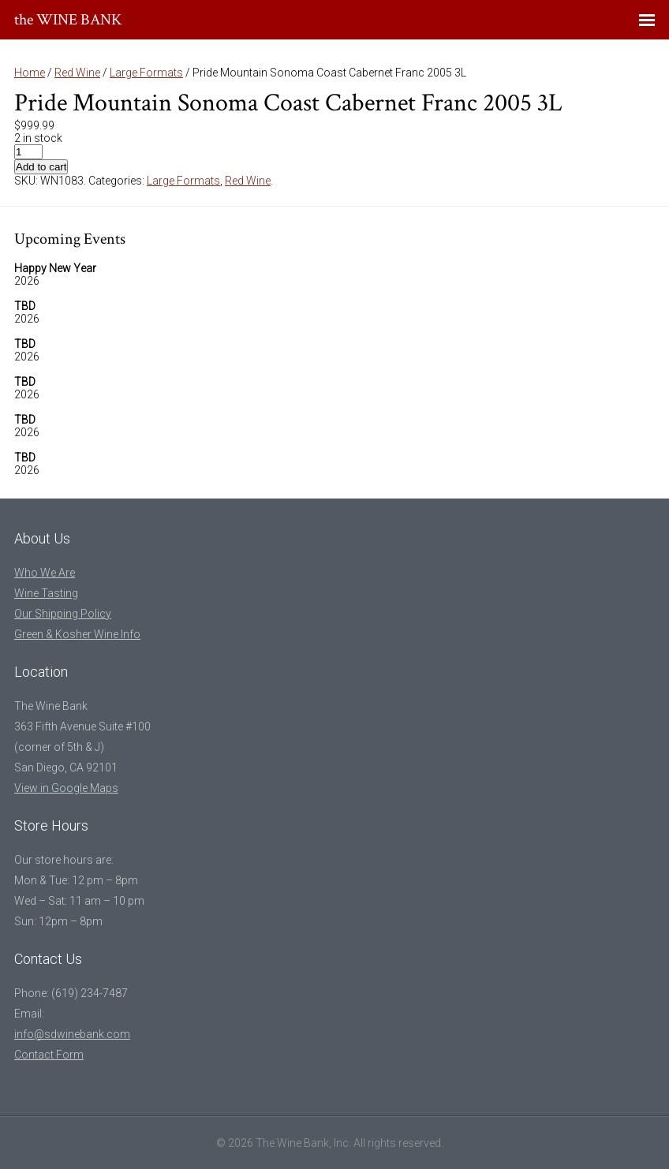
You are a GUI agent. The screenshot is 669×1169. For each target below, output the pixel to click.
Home (29, 72)
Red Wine (77, 72)
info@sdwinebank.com (72, 1034)
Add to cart (41, 167)
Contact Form (49, 1054)
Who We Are (44, 572)
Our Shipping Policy (62, 613)
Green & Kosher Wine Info (77, 634)
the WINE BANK (68, 19)
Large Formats (146, 72)
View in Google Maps (66, 788)
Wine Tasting (46, 593)
